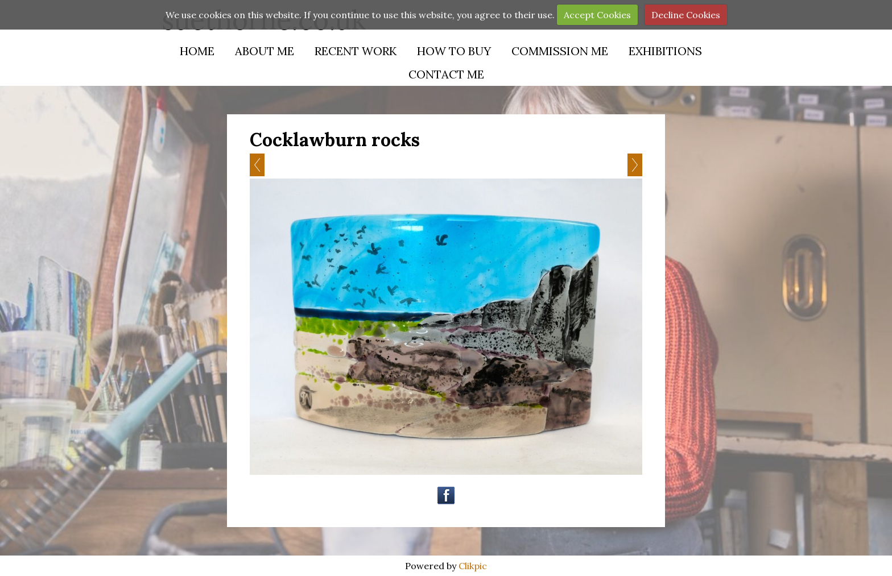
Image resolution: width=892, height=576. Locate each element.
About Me (264, 51)
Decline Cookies (685, 14)
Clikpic (473, 565)
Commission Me (559, 51)
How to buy (454, 51)
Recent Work (356, 51)
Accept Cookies (597, 14)
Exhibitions (665, 51)
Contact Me (446, 74)
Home (197, 51)
